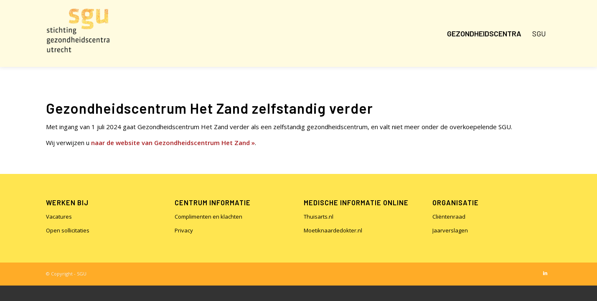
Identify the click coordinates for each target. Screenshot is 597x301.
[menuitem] (484, 33)
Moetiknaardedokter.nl (333, 230)
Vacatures (59, 216)
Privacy (184, 230)
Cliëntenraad (448, 216)
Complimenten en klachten (208, 216)
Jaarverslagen (450, 230)
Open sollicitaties (67, 230)
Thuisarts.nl (318, 216)
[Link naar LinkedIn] (545, 273)
